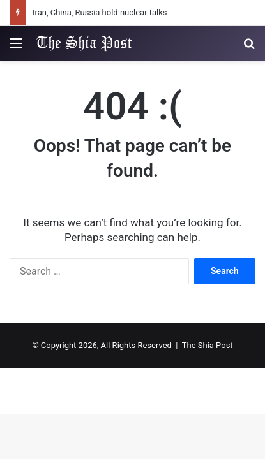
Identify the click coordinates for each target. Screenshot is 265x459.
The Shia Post (207, 345)
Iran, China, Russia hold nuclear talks (100, 12)
